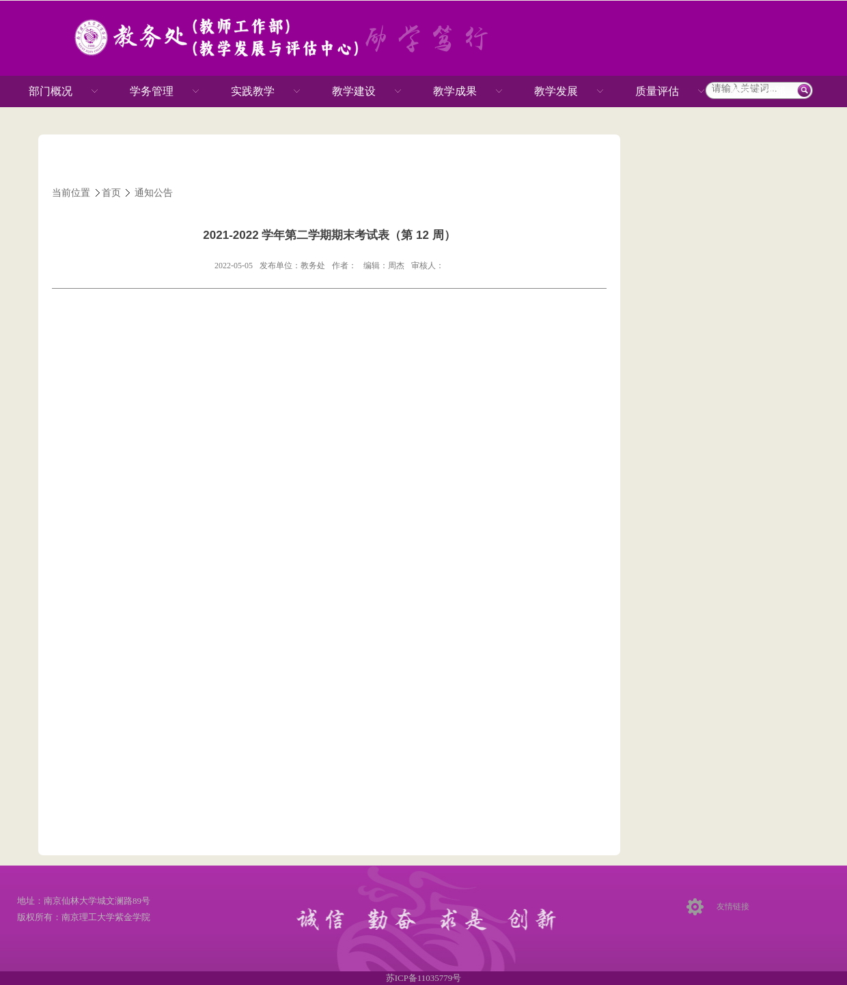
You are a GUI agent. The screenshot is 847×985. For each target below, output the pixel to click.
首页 (111, 192)
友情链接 (733, 906)
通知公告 (154, 192)
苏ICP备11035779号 (424, 978)
